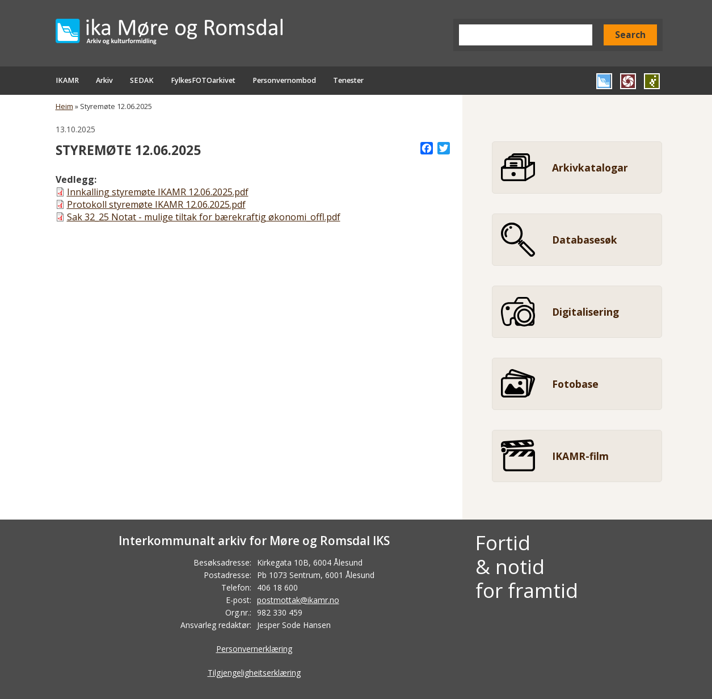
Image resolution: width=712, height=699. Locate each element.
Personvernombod (284, 80)
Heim (64, 106)
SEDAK (142, 80)
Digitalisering (585, 312)
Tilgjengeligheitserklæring (254, 672)
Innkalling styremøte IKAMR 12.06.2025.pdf (157, 192)
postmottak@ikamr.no (298, 600)
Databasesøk (584, 239)
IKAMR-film (580, 456)
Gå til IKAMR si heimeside (604, 81)
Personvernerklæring (254, 648)
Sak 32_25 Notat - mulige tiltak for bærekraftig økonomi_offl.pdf (203, 217)
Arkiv (104, 80)
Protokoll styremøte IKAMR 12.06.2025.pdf (156, 204)
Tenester (348, 80)
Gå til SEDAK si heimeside (652, 81)
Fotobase (575, 384)
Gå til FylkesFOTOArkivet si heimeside (628, 81)
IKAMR (67, 80)
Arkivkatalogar (590, 167)
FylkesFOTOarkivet (203, 80)
